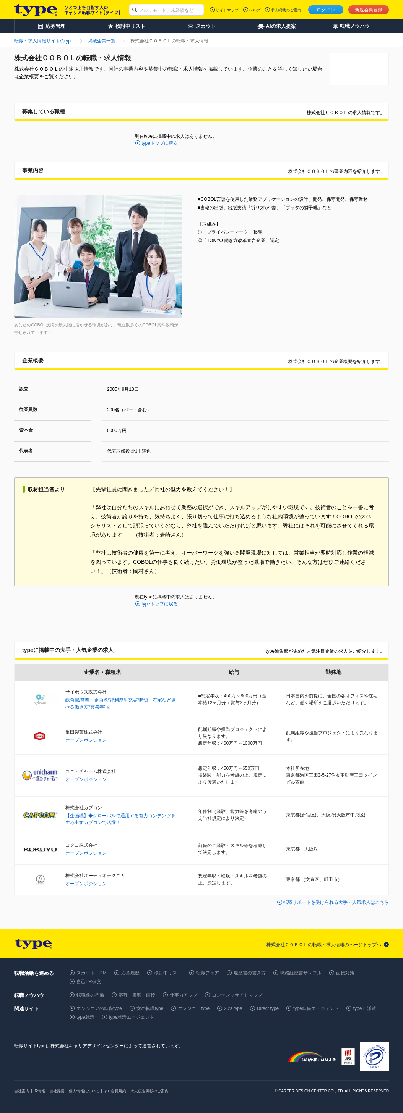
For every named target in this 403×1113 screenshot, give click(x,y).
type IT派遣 (365, 1008)
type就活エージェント (131, 1017)
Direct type (268, 1008)
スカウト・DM (91, 973)
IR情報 (39, 1091)
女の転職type (150, 1008)
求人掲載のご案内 (286, 10)
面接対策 (345, 973)
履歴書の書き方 (250, 973)
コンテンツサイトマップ (237, 995)
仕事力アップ (183, 995)
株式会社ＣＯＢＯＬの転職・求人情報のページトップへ (323, 944)
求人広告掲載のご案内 (149, 1091)
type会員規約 (115, 1091)
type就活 (85, 1017)
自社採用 (57, 1091)
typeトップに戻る (159, 143)
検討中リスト (168, 973)
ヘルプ (254, 10)
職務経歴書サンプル (301, 973)
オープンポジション (86, 740)
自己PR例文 (88, 981)
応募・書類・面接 (137, 995)
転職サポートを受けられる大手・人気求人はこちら (336, 902)
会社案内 (21, 1091)
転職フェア (207, 973)
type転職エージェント (316, 1008)
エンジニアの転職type (99, 1008)
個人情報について (84, 1091)
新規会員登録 (368, 10)
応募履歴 (130, 973)
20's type (233, 1008)
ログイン (326, 10)
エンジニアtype (194, 1008)
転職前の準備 (90, 995)
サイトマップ (227, 10)
